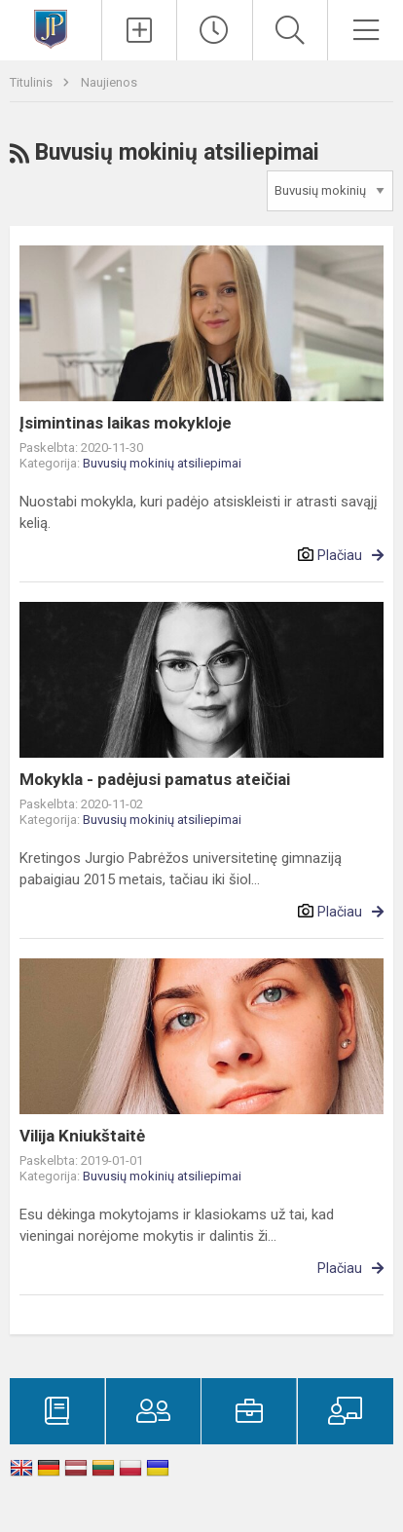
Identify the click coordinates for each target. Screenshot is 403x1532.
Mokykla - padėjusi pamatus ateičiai (154, 779)
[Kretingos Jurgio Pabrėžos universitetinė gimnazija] (50, 28)
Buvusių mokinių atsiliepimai (162, 463)
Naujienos (109, 82)
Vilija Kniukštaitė (82, 1135)
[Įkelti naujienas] (139, 30)
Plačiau (339, 555)
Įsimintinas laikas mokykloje (125, 422)
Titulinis (32, 82)
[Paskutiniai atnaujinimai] (214, 30)
